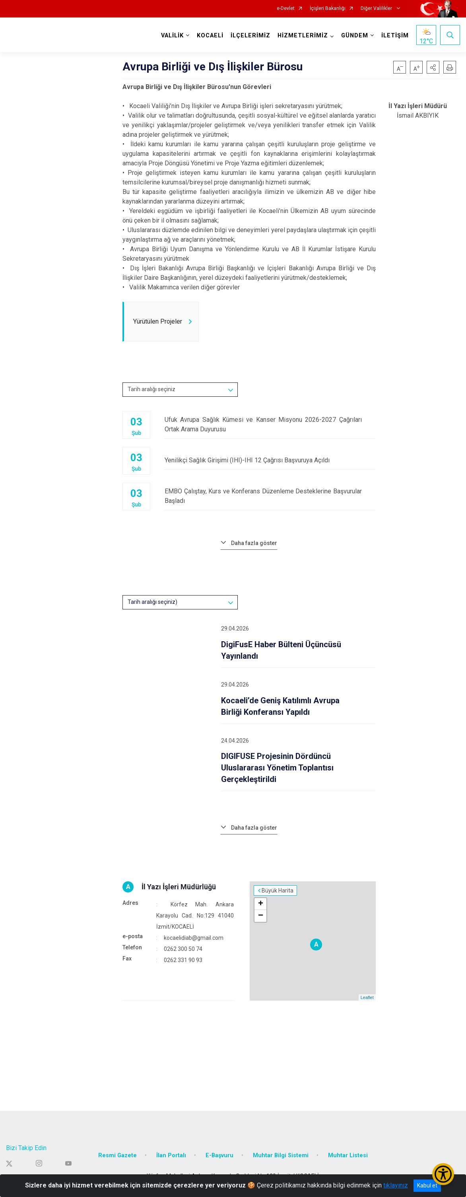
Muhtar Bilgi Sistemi (281, 1155)
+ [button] (260, 904)
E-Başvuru (219, 1155)
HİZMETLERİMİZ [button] (303, 35)
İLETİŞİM (395, 35)
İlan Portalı (171, 1155)
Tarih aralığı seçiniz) (152, 602)
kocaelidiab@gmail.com (193, 938)
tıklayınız (395, 1185)
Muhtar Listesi (348, 1155)
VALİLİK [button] (172, 35)
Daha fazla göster (254, 543)
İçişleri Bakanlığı (328, 8)
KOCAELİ (210, 35)
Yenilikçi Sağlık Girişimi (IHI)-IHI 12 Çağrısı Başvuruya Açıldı (270, 460)
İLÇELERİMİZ (250, 35)
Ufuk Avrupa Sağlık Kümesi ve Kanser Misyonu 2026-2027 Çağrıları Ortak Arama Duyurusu (270, 424)
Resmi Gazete (117, 1155)
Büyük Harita (277, 890)
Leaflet (367, 997)
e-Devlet (286, 8)
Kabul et (427, 1185)
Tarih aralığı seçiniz (151, 389)
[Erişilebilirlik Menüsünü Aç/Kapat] (443, 1174)
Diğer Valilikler (377, 8)
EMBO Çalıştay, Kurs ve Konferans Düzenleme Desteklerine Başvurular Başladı (270, 495)
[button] (433, 67)
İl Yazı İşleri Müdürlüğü (179, 887)
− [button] (260, 916)
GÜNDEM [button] (354, 35)
